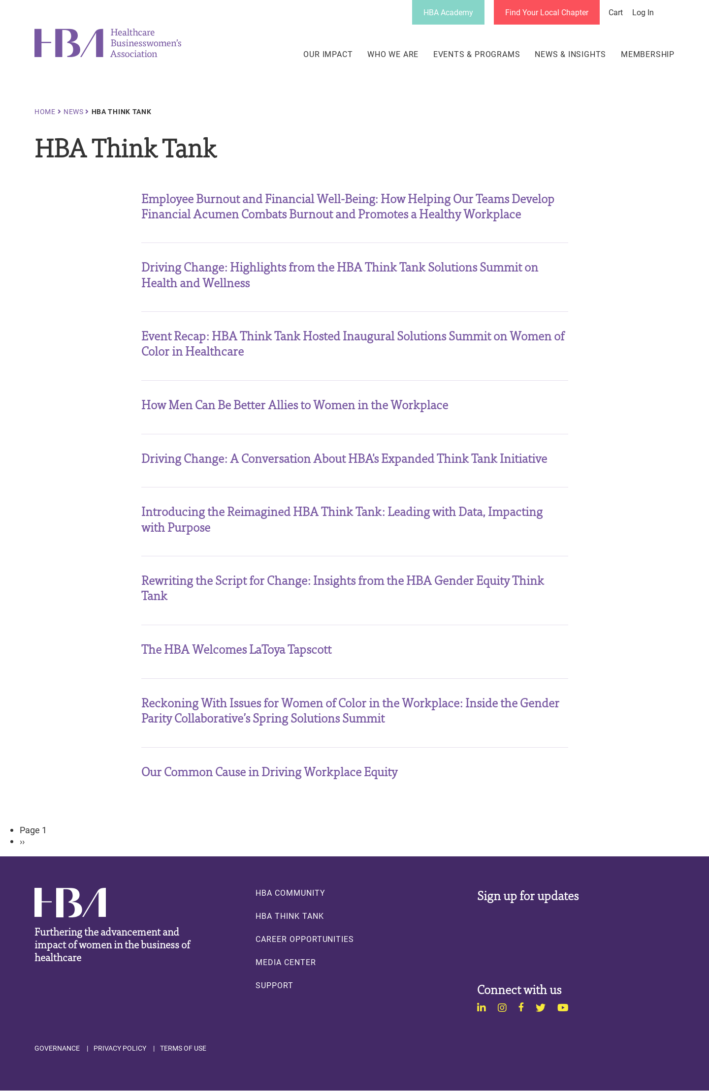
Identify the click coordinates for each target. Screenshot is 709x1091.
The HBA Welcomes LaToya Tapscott (236, 648)
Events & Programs (476, 54)
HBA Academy (448, 12)
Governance (57, 1048)
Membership (648, 54)
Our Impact (328, 54)
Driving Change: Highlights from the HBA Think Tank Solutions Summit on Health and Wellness (339, 274)
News (74, 111)
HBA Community (290, 893)
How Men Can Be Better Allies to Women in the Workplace (294, 404)
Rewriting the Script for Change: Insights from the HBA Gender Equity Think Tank (342, 587)
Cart (616, 12)
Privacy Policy (120, 1048)
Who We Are (393, 54)
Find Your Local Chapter (546, 12)
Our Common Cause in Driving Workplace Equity (269, 771)
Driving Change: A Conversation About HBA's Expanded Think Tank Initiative (344, 457)
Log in (643, 12)
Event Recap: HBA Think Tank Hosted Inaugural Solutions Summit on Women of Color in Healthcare (352, 343)
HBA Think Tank (289, 916)
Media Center (286, 962)
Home (45, 111)
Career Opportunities (305, 939)
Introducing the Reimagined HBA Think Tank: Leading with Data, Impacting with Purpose (342, 518)
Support (274, 985)
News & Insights (570, 54)
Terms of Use (183, 1048)
